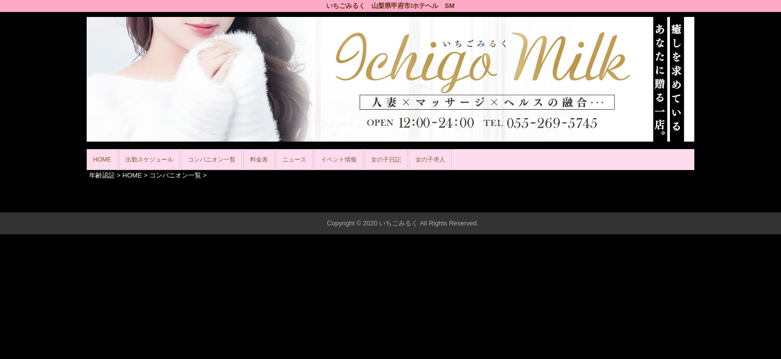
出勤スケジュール (149, 159)
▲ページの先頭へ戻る (657, 203)
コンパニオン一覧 (212, 159)
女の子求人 (430, 159)
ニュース (294, 159)
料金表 (259, 159)
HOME (102, 159)
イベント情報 (339, 159)
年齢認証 (102, 175)
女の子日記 (386, 159)
